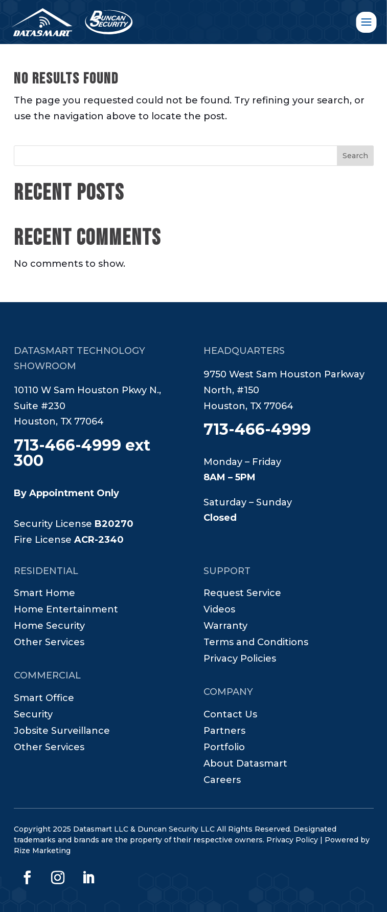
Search (355, 155)
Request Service (242, 594)
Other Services (49, 643)
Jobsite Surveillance (62, 731)
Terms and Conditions (255, 643)
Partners (224, 731)
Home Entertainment (66, 610)
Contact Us (230, 715)
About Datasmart (245, 764)
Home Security (49, 626)
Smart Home (44, 594)
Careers (222, 781)
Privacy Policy (292, 839)
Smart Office (44, 699)
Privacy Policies (239, 659)
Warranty (225, 626)
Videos (219, 610)
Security (33, 715)
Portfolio (224, 748)
